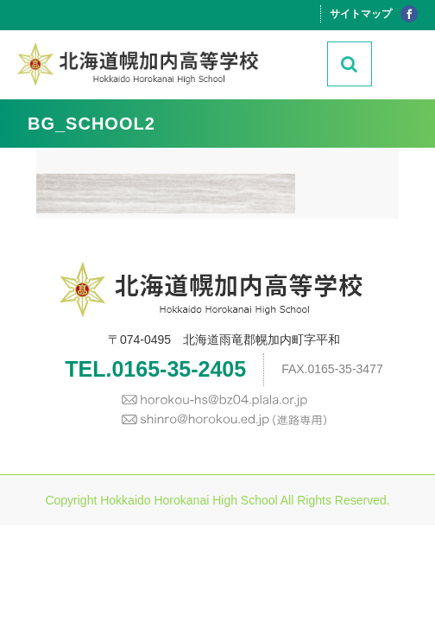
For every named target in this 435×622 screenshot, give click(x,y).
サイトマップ (361, 14)
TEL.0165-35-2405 (155, 369)
